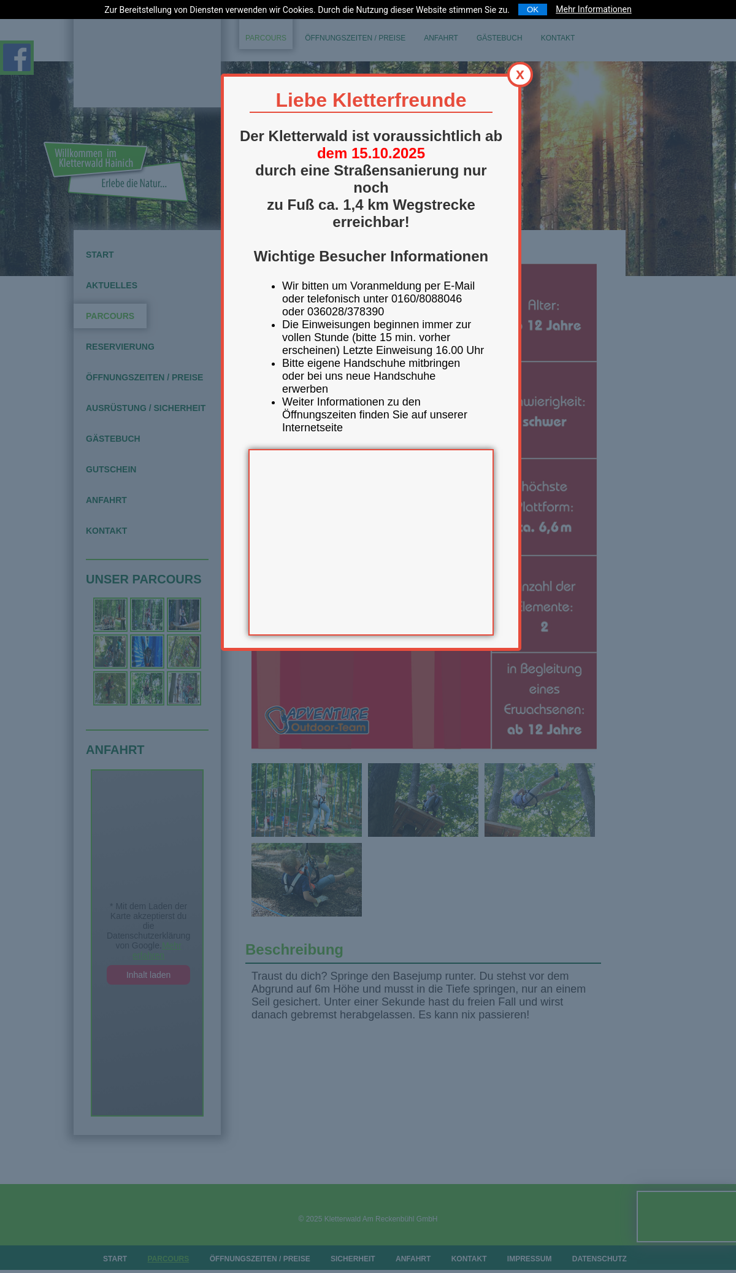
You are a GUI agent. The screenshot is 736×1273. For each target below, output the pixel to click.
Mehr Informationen (593, 9)
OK (533, 9)
